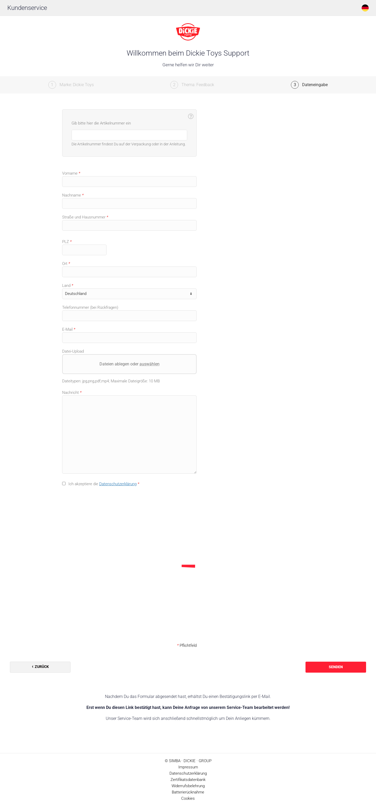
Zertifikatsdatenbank (188, 779)
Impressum (188, 767)
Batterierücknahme (188, 792)
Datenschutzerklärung (118, 484)
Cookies (188, 798)
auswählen (149, 363)
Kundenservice (27, 7)
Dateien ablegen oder (129, 363)
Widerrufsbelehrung (188, 786)
